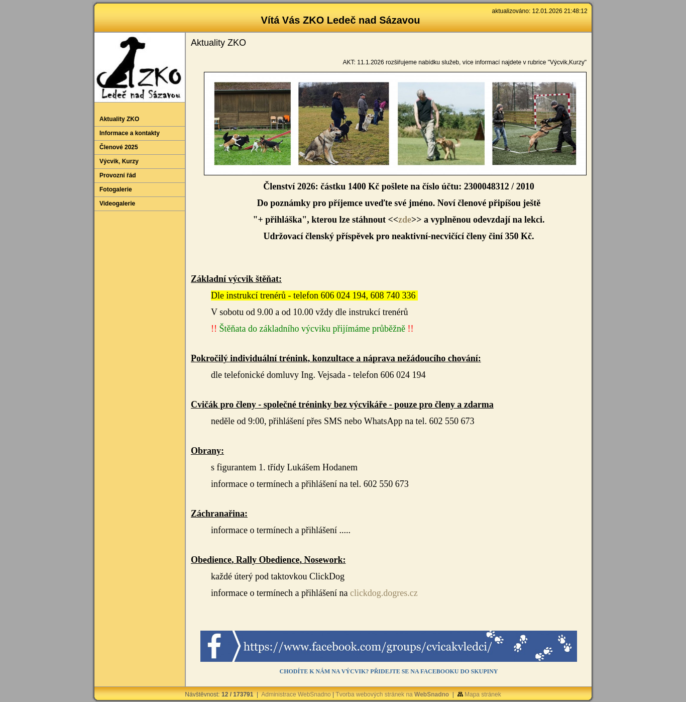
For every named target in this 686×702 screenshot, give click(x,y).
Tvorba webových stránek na (392, 694)
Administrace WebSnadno (296, 694)
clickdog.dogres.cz (384, 593)
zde (404, 220)
